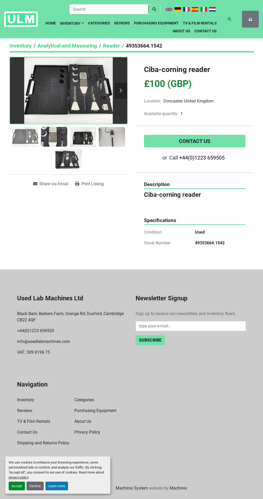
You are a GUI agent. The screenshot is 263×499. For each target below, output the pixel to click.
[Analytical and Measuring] (67, 46)
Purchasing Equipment (156, 23)
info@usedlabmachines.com (43, 341)
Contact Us (205, 31)
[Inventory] (20, 46)
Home (50, 23)
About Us (181, 31)
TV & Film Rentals (200, 23)
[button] (72, 22)
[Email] (191, 326)
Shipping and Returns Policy (43, 442)
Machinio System (132, 488)
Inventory (70, 23)
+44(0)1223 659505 (202, 158)
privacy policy (18, 477)
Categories (99, 23)
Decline (35, 486)
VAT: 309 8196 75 (33, 352)
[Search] (108, 9)
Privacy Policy (87, 432)
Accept (17, 486)
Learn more (56, 486)
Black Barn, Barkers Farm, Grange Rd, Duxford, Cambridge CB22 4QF (70, 316)
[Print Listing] (89, 184)
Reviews (122, 23)
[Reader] (111, 46)
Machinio (178, 488)
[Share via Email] (51, 184)
